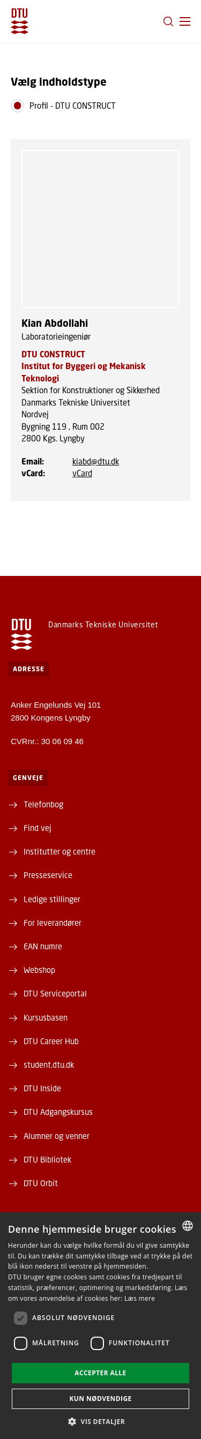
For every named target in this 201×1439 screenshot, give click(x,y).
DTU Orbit (41, 1183)
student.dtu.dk (49, 1064)
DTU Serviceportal (55, 993)
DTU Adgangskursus (58, 1111)
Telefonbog (43, 804)
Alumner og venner (57, 1136)
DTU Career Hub (51, 1041)
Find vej (37, 828)
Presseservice (48, 875)
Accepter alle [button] (100, 1372)
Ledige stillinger (52, 899)
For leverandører (52, 922)
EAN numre (43, 946)
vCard (82, 473)
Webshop (39, 970)
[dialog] (100, 1325)
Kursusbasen (46, 1017)
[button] (185, 21)
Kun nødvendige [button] (100, 1398)
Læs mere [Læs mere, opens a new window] (139, 1298)
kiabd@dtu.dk (95, 461)
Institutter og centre (59, 851)
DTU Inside (42, 1088)
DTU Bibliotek (47, 1159)
